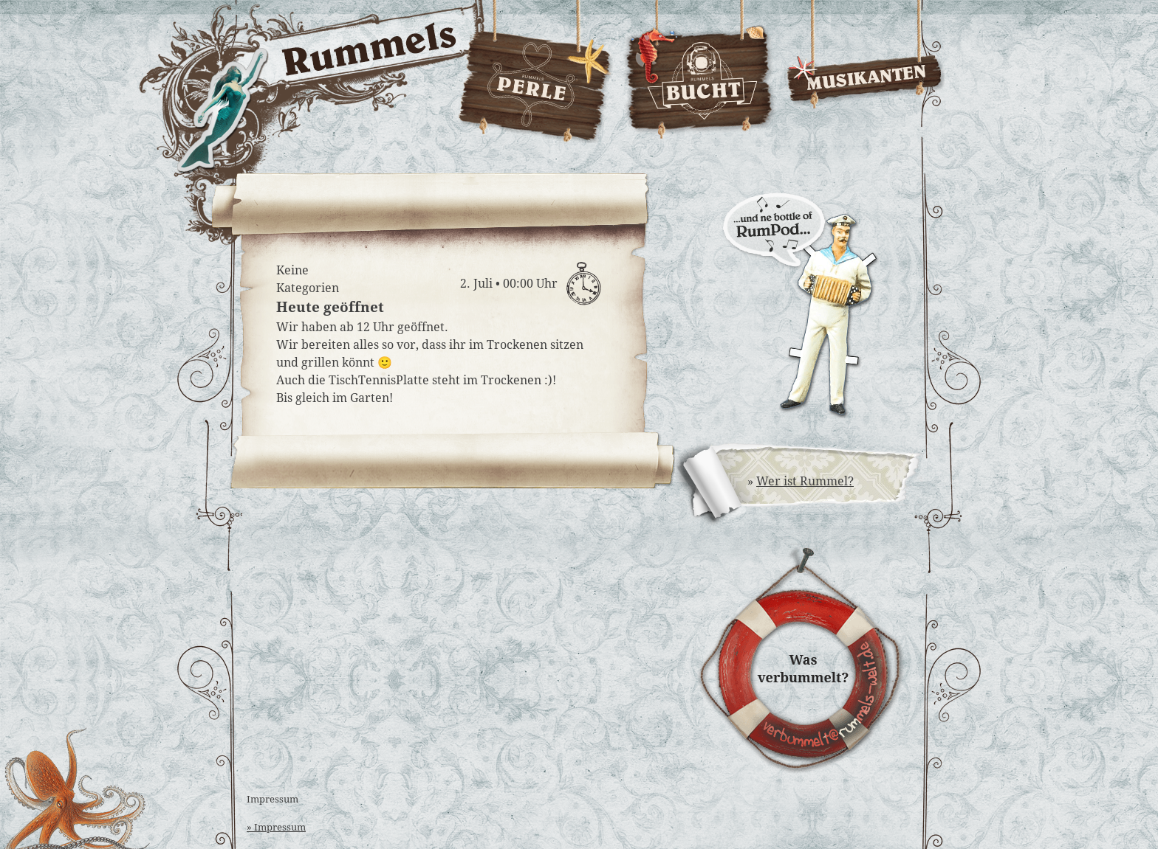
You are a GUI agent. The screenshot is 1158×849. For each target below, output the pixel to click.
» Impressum (276, 827)
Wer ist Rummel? (805, 481)
